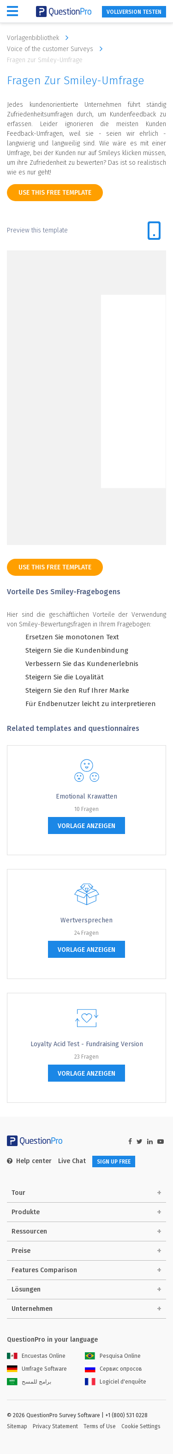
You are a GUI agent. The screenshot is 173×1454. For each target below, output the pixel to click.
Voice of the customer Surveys (57, 49)
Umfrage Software (37, 1369)
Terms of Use (100, 1426)
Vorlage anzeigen (86, 826)
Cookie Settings (141, 1426)
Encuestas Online (36, 1356)
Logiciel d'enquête (115, 1382)
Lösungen (26, 1289)
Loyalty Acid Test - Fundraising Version (86, 1044)
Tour (18, 1193)
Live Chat (72, 1161)
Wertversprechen (86, 920)
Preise (21, 1251)
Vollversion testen (134, 12)
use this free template (54, 193)
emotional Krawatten (86, 796)
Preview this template (37, 230)
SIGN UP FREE (114, 1162)
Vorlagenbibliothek (40, 38)
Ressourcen (29, 1231)
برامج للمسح (29, 1382)
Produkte (26, 1212)
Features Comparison (44, 1270)
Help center (29, 1161)
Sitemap (17, 1426)
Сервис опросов (113, 1369)
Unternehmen (32, 1309)
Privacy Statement (55, 1426)
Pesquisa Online (113, 1356)
